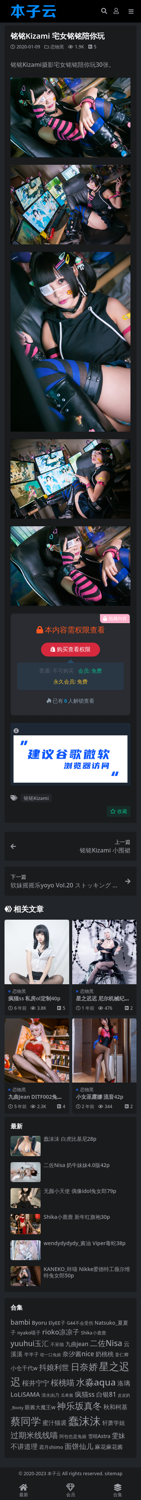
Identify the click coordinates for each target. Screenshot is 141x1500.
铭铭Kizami (36, 798)
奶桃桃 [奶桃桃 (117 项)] (105, 1354)
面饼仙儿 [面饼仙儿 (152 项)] (79, 1446)
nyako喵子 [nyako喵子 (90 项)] (29, 1333)
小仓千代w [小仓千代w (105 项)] (24, 1368)
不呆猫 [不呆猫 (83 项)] (57, 1344)
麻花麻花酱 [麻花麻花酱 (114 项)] (109, 1447)
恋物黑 (57, 47)
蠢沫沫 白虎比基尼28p (70, 1138)
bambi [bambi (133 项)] (20, 1322)
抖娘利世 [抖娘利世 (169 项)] (54, 1367)
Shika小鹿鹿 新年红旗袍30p (77, 1216)
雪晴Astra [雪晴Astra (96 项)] (99, 1436)
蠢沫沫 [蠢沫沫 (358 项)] (84, 1420)
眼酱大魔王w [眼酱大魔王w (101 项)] (40, 1407)
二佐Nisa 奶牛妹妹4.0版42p (77, 1165)
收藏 (118, 811)
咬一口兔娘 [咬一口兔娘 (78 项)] (50, 1354)
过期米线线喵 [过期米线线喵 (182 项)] (34, 1435)
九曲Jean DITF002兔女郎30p (35, 1100)
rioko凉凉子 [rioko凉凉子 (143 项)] (60, 1331)
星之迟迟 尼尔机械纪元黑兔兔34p (103, 1001)
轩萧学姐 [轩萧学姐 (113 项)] (113, 1423)
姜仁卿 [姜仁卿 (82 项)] (122, 1354)
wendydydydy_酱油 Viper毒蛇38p (85, 1243)
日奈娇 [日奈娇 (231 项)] (84, 1366)
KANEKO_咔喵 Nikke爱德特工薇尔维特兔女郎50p (87, 1272)
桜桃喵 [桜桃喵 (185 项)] (62, 1382)
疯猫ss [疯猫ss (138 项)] (85, 1394)
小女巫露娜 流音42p (99, 1096)
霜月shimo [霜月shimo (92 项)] (51, 1447)
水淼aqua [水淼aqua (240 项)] (96, 1382)
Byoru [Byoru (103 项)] (39, 1322)
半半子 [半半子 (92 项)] (31, 1354)
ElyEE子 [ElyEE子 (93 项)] (57, 1322)
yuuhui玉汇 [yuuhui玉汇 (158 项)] (30, 1343)
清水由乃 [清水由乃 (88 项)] (50, 1395)
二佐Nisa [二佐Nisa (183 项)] (106, 1343)
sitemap (113, 1473)
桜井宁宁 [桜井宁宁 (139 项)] (35, 1382)
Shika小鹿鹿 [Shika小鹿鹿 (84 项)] (93, 1333)
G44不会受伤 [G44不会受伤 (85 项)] (80, 1323)
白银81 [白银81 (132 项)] (106, 1394)
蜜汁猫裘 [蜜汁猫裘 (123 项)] (54, 1423)
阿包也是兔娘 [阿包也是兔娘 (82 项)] (72, 1436)
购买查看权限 (70, 649)
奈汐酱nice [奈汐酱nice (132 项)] (78, 1353)
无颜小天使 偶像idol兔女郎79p (80, 1190)
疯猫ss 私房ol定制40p (34, 998)
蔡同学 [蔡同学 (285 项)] (26, 1421)
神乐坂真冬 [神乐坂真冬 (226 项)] (79, 1406)
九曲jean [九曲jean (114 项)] (76, 1344)
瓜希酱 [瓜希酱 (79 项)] (67, 1395)
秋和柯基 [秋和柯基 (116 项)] (115, 1407)
